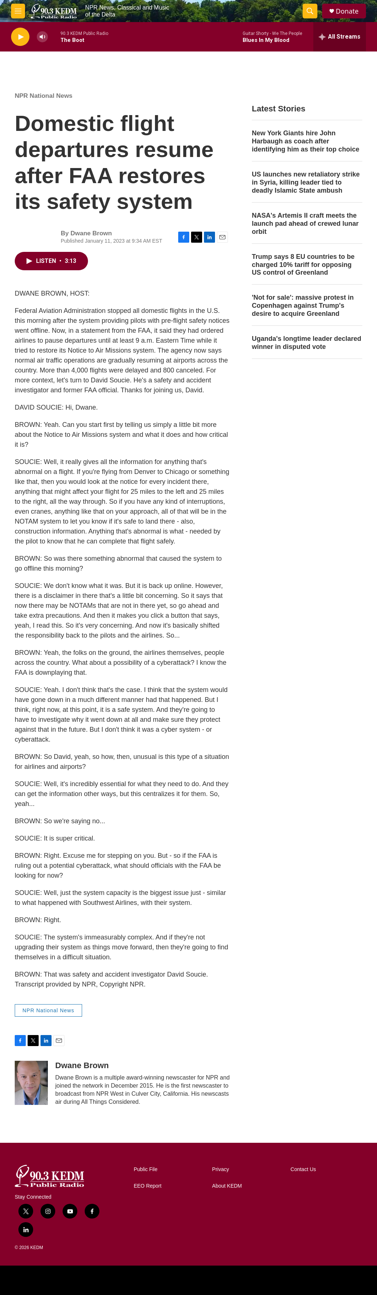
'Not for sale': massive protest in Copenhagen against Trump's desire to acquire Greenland (303, 305)
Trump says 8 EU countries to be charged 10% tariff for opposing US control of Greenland (303, 265)
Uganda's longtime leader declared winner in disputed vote (306, 342)
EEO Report (147, 1186)
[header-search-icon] (310, 11)
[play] (20, 37)
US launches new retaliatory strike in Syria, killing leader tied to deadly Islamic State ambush (306, 182)
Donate (347, 11)
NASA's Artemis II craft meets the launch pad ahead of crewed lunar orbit (305, 223)
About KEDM (227, 1186)
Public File (146, 1169)
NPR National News (44, 95)
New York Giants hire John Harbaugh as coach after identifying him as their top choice (305, 141)
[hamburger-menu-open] (18, 11)
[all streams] (339, 36)
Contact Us (303, 1169)
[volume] (42, 37)
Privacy (220, 1169)
